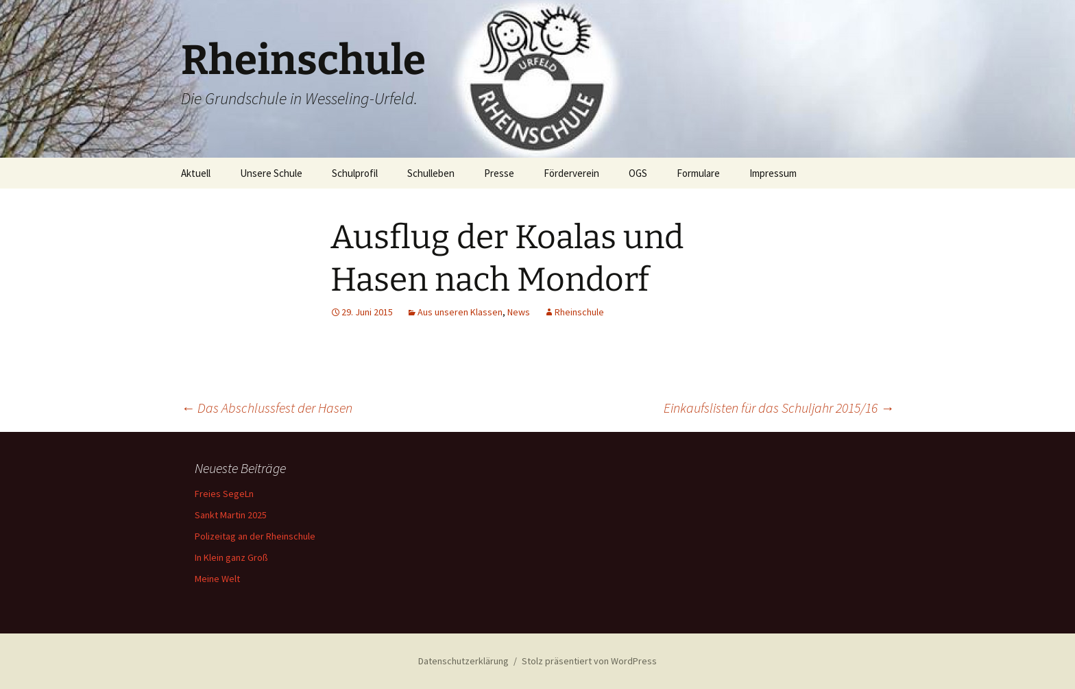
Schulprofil (355, 173)
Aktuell (195, 173)
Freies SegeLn (224, 493)
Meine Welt (217, 578)
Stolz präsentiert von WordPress (589, 661)
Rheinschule (579, 312)
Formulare (698, 173)
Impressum (773, 173)
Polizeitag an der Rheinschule (255, 536)
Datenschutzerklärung (463, 661)
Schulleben (431, 173)
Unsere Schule (271, 173)
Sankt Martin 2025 (231, 515)
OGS (638, 173)
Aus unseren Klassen (460, 312)
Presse (499, 173)
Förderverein (571, 173)
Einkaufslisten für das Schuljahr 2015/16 (779, 407)
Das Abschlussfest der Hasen (266, 407)
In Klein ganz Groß (231, 557)
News (518, 312)
